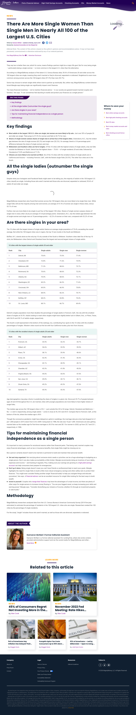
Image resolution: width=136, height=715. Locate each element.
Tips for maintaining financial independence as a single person (37, 114)
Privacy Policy (41, 667)
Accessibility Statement (44, 678)
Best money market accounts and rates (116, 130)
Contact (9, 671)
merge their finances (39, 482)
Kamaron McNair (17, 43)
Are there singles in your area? (24, 110)
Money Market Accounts (95, 3)
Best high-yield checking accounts (114, 119)
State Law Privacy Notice (44, 674)
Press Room (10, 667)
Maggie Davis (14, 647)
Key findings (17, 102)
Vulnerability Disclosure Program (46, 681)
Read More (31, 543)
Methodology (17, 118)
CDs (82, 3)
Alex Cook (15, 613)
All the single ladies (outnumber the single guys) (31, 106)
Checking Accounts (72, 3)
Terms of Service (42, 664)
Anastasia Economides (20, 45)
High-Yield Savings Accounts (51, 3)
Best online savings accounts (116, 113)
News (108, 3)
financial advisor (32, 476)
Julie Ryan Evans (77, 647)
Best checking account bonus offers (116, 138)
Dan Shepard (32, 45)
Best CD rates (111, 125)
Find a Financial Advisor (30, 3)
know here (71, 707)
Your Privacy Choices (45, 671)
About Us (9, 664)
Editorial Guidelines (73, 664)
